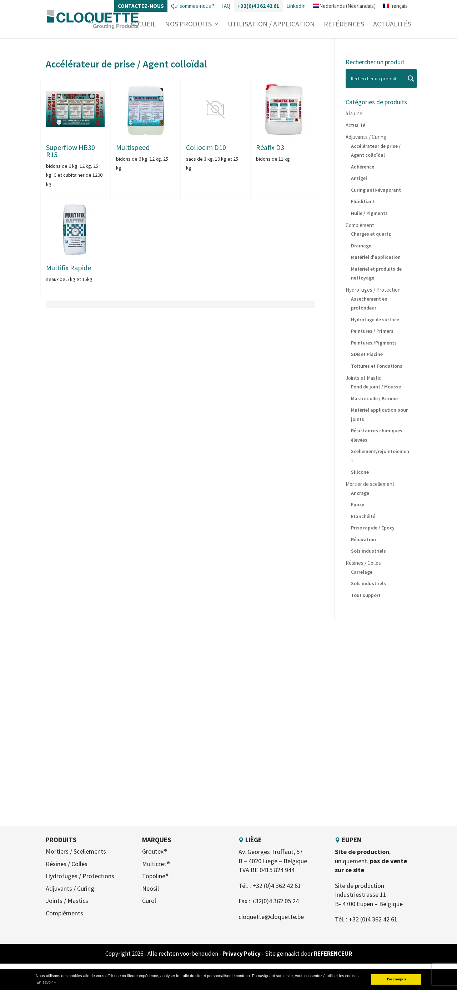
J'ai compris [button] (396, 979)
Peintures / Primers (372, 331)
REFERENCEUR (333, 954)
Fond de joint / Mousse (376, 386)
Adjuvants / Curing (366, 137)
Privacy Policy (242, 954)
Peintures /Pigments (374, 343)
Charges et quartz (371, 234)
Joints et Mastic (363, 378)
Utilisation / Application (271, 24)
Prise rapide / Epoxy (373, 527)
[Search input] (377, 78)
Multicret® (156, 864)
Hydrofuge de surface (375, 319)
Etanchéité (363, 516)
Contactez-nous (141, 5)
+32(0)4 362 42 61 (258, 5)
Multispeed (133, 147)
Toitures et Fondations (376, 366)
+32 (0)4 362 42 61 (276, 885)
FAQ (225, 5)
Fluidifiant (363, 201)
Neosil (150, 888)
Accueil (143, 24)
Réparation (363, 539)
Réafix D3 (270, 147)
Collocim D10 (206, 147)
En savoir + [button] (46, 982)
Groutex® (154, 851)
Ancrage (360, 493)
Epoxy (357, 504)
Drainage (361, 245)
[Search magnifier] (411, 78)
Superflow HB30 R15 (70, 151)
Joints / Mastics (67, 900)
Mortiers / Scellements (76, 851)
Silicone (360, 472)
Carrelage (361, 572)
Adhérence (362, 167)
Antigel (359, 178)
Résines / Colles (363, 562)
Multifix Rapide (68, 267)
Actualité (356, 125)
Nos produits (188, 24)
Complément (360, 225)
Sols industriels (368, 551)
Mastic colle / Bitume (374, 398)
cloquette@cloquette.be (271, 917)
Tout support (366, 595)
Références (344, 24)
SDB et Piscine (367, 354)
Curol (149, 900)
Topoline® (155, 876)
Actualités (392, 24)
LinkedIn (296, 5)
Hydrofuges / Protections (80, 876)
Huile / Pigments (369, 213)
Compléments (64, 913)
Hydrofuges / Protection (373, 289)
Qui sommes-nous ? (192, 5)
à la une (354, 113)
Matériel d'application (376, 257)
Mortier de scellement (370, 484)
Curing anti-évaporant (376, 190)
